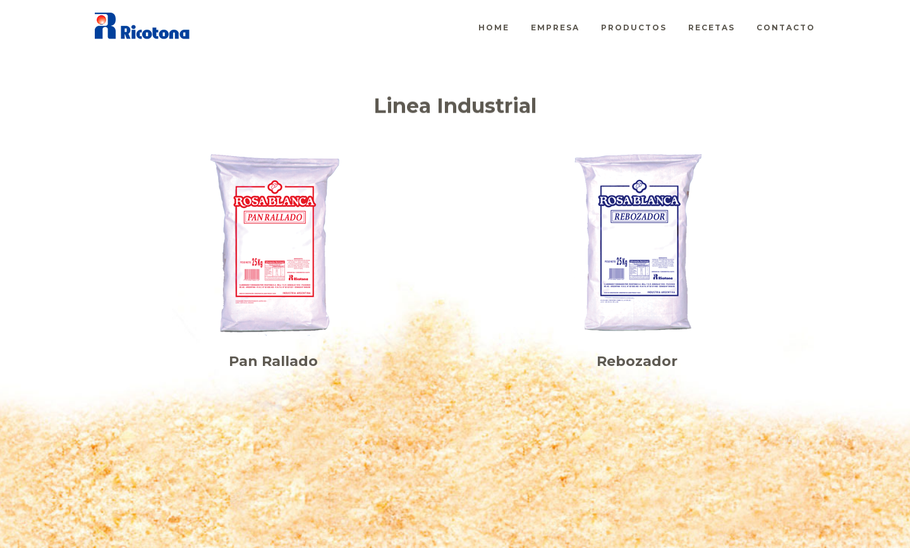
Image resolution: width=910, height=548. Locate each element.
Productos (634, 27)
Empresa (555, 27)
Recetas (711, 27)
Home (493, 27)
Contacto (785, 27)
